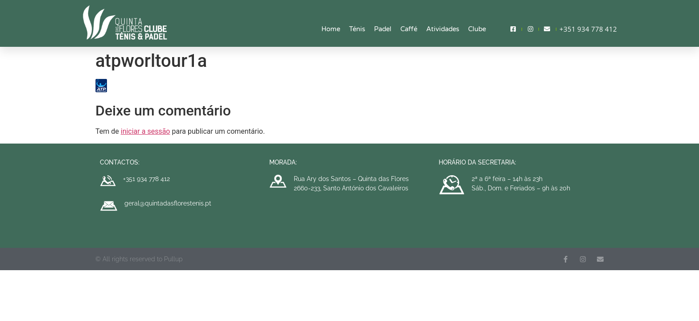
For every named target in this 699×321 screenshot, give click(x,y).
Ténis (357, 29)
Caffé (408, 29)
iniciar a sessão (145, 131)
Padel (382, 29)
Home (330, 29)
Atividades (442, 29)
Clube (477, 29)
